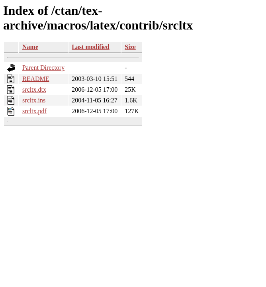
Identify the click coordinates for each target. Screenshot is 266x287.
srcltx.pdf (34, 111)
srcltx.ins (33, 100)
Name (30, 46)
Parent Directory (43, 67)
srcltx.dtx (34, 89)
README (35, 78)
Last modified (91, 46)
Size (130, 46)
